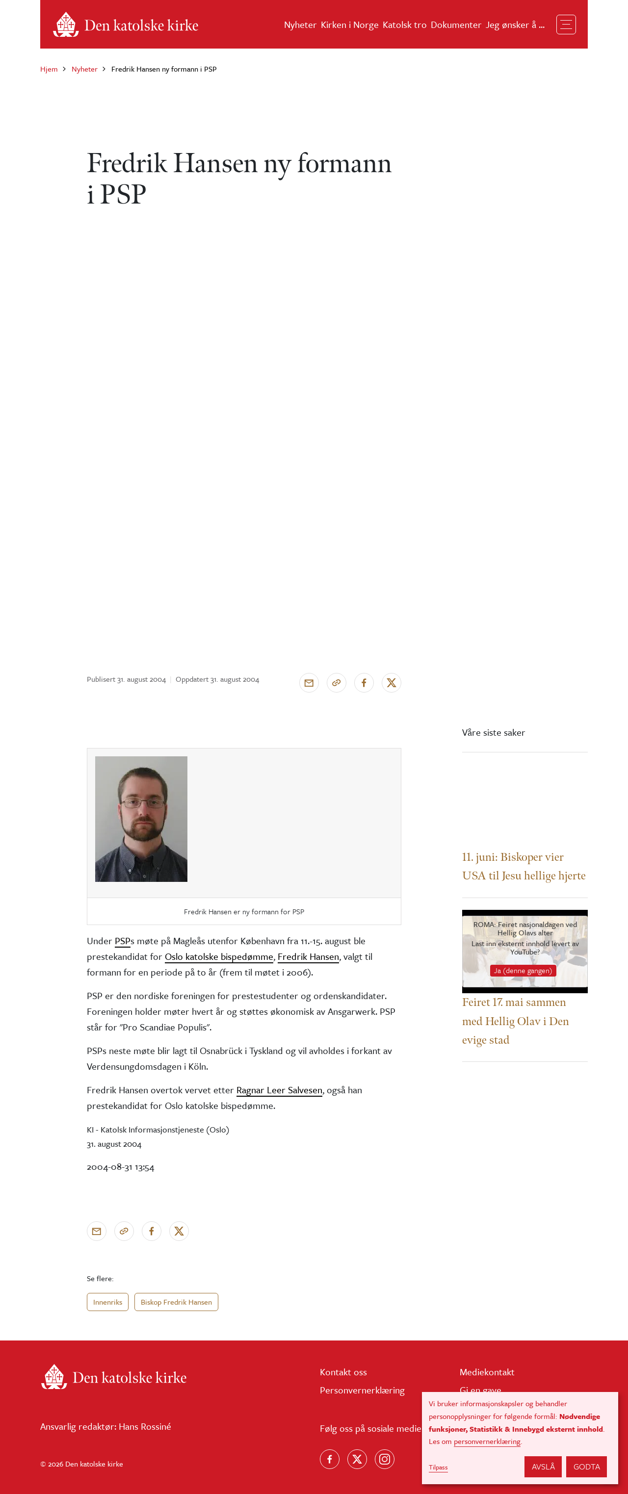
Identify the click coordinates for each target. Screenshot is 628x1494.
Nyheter (300, 24)
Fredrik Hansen (308, 956)
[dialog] (520, 1438)
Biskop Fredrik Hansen (176, 1301)
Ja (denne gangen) (523, 970)
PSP (123, 940)
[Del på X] (391, 683)
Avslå (543, 1466)
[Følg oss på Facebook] (330, 1459)
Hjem (49, 68)
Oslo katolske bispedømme (219, 956)
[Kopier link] (336, 683)
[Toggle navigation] (566, 24)
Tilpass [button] (438, 1467)
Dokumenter (456, 24)
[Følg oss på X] (357, 1459)
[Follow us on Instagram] (384, 1459)
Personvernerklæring (362, 1389)
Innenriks (107, 1301)
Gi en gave (480, 1389)
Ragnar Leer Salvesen (279, 1089)
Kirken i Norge (350, 24)
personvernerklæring (487, 1441)
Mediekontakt (487, 1371)
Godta (587, 1466)
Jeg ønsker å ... (515, 24)
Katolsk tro (405, 24)
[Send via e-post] (309, 683)
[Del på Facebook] (364, 683)
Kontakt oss (343, 1371)
